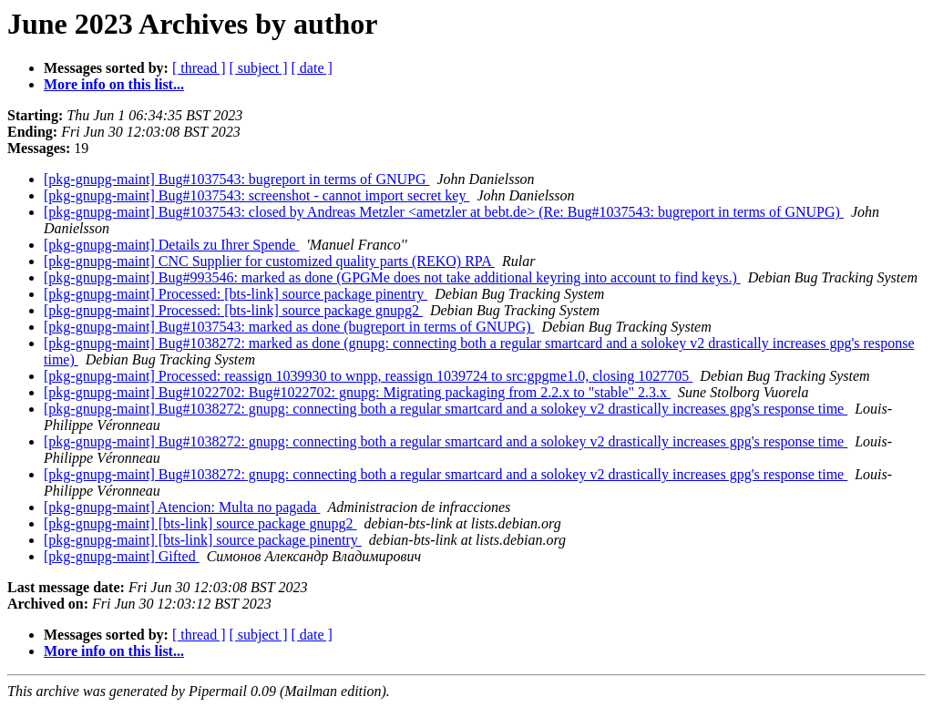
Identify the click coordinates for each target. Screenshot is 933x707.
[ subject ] (259, 68)
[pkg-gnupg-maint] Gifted (122, 556)
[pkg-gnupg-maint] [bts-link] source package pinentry (203, 540)
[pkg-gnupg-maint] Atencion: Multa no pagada (182, 507)
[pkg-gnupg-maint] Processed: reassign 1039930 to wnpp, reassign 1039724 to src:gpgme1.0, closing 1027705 (368, 376)
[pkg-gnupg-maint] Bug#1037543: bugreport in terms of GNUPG (237, 179)
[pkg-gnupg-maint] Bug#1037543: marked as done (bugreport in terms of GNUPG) (289, 326)
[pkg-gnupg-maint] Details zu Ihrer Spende (171, 244)
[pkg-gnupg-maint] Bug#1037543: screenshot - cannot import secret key (256, 195)
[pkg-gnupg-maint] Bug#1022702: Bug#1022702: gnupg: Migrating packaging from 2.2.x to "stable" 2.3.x (357, 392)
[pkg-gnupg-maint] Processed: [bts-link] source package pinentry (235, 294)
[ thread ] (199, 68)
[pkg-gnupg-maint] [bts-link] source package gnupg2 (200, 523)
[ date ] (312, 68)
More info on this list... (114, 84)
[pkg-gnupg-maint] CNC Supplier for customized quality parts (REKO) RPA (269, 261)
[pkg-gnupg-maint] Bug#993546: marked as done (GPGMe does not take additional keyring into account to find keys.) (392, 277)
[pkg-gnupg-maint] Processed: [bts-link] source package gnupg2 (233, 310)
